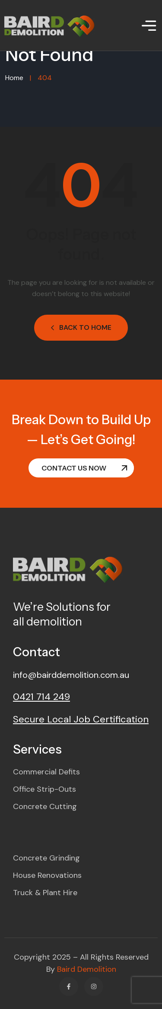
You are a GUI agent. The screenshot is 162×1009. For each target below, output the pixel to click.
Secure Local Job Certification (81, 719)
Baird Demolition (86, 969)
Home (14, 77)
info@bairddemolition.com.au (71, 674)
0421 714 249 (41, 696)
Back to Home (81, 327)
